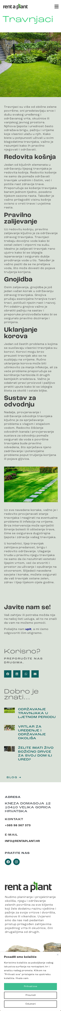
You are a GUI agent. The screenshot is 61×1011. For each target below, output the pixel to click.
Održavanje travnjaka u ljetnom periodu (37, 713)
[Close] (58, 954)
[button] (56, 6)
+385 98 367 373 (18, 825)
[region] (30, 981)
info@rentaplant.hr (22, 841)
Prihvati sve (30, 986)
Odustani (30, 1004)
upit (28, 629)
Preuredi (31, 995)
